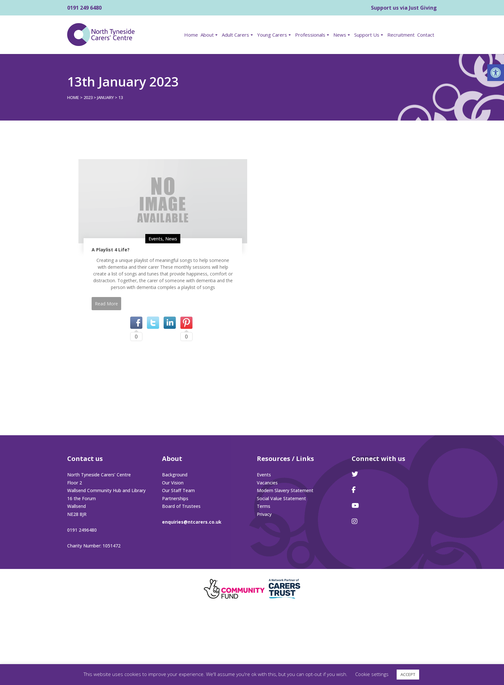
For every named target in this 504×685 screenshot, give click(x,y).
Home (191, 35)
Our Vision (173, 483)
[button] (495, 72)
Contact (425, 35)
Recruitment (401, 35)
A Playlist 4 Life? (111, 250)
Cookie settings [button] (372, 674)
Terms (263, 506)
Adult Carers (235, 35)
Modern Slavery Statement (285, 490)
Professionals (310, 35)
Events (155, 239)
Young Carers (272, 35)
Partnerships (175, 498)
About (207, 35)
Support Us (366, 35)
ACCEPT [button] (408, 674)
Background (174, 475)
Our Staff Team (178, 490)
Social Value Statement (281, 498)
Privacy (264, 514)
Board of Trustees (181, 506)
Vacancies (267, 483)
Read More (106, 304)
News (339, 35)
